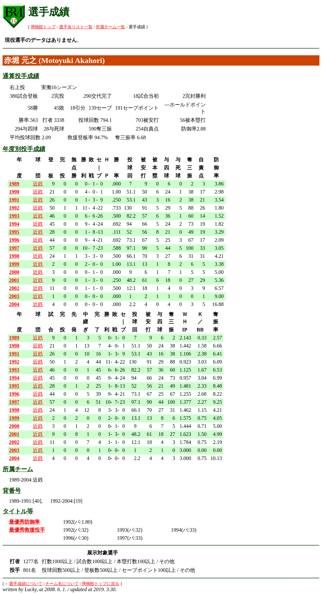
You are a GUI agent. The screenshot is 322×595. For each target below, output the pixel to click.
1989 (14, 183)
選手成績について (25, 583)
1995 (14, 232)
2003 (14, 296)
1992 (14, 208)
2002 (14, 288)
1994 (14, 224)
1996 (14, 240)
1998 (14, 256)
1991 (14, 200)
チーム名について (62, 583)
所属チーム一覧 (110, 27)
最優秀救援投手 (27, 530)
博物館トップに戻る (100, 583)
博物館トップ (43, 27)
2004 (14, 304)
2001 (14, 280)
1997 (14, 248)
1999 (14, 264)
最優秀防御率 (24, 522)
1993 (14, 216)
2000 (14, 272)
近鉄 (38, 183)
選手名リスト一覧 (76, 27)
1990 (14, 191)
